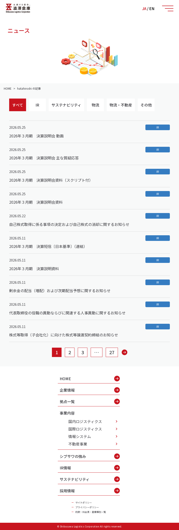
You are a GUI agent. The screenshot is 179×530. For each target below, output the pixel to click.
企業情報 (90, 390)
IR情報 (90, 468)
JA (144, 8)
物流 (95, 105)
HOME (90, 378)
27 (111, 352)
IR (37, 105)
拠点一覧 (90, 401)
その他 (146, 105)
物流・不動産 (120, 105)
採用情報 (90, 490)
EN (151, 8)
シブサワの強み (90, 456)
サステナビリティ (66, 105)
